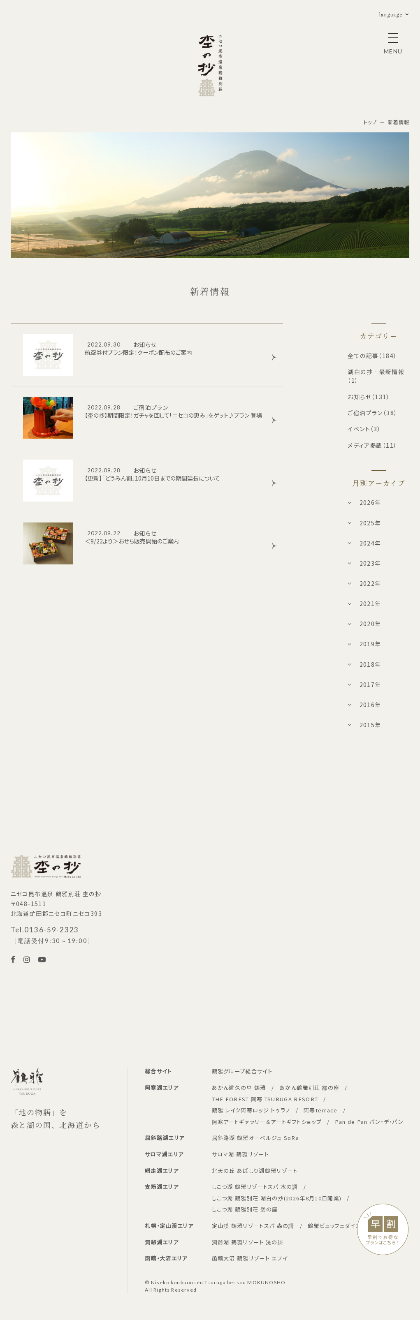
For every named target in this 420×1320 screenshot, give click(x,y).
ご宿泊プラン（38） (372, 413)
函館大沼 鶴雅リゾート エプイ (250, 1258)
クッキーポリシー (310, 950)
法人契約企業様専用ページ (201, 910)
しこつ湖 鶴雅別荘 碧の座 (245, 1209)
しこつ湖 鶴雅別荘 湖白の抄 (277, 1198)
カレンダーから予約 (191, 870)
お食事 (258, 870)
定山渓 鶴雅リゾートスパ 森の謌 (253, 1226)
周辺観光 (261, 923)
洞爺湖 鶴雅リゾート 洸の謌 (247, 1242)
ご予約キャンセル (187, 937)
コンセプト (262, 843)
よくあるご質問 (307, 896)
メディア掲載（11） (372, 445)
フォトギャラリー (309, 870)
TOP (172, 843)
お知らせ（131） (369, 397)
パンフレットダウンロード (320, 977)
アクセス (260, 910)
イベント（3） (364, 429)
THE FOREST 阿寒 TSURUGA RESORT (265, 1099)
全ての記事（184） (372, 355)
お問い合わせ (306, 910)
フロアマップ (305, 883)
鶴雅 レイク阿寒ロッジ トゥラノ (251, 1110)
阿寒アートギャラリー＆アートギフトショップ (267, 1122)
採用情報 (300, 937)
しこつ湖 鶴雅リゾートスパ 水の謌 (255, 1187)
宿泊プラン (180, 856)
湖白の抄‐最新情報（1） (376, 376)
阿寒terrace (321, 1110)
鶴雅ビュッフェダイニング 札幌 (346, 1226)
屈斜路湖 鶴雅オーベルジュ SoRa (255, 1138)
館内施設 (261, 896)
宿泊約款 (177, 950)
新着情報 (300, 923)
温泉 (255, 883)
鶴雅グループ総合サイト (242, 1071)
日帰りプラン (305, 856)
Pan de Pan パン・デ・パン (369, 1122)
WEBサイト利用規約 (315, 964)
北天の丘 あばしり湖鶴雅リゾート (255, 1170)
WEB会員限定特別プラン (198, 883)
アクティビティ (306, 843)
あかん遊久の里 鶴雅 (239, 1087)
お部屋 (258, 856)
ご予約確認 (180, 923)
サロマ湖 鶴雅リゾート (240, 1154)
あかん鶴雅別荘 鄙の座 (309, 1087)
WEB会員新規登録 (190, 896)
